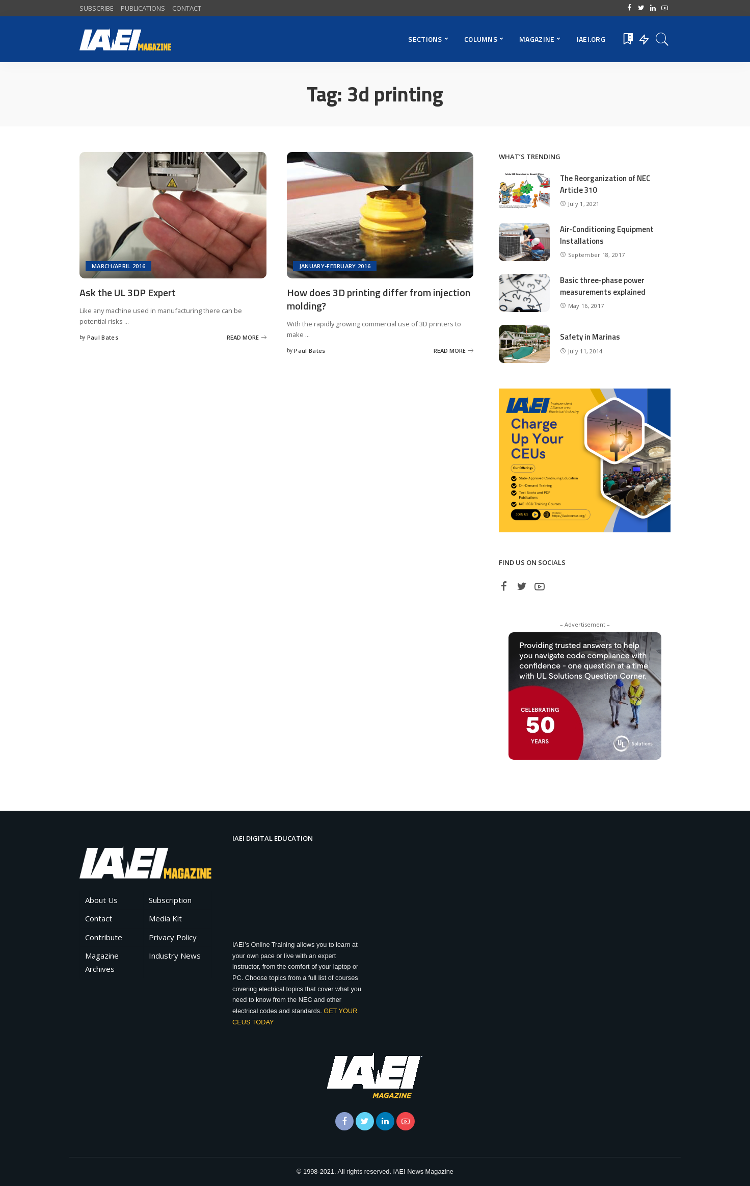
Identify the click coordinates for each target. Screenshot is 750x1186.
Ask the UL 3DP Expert (127, 292)
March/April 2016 (118, 266)
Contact (98, 918)
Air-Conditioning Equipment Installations (607, 235)
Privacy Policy (173, 937)
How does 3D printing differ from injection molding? (378, 299)
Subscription (170, 900)
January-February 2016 (335, 266)
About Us (101, 900)
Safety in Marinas (590, 337)
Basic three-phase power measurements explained (603, 286)
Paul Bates (102, 337)
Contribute (103, 937)
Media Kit (165, 918)
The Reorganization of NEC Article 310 (605, 184)
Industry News (175, 955)
